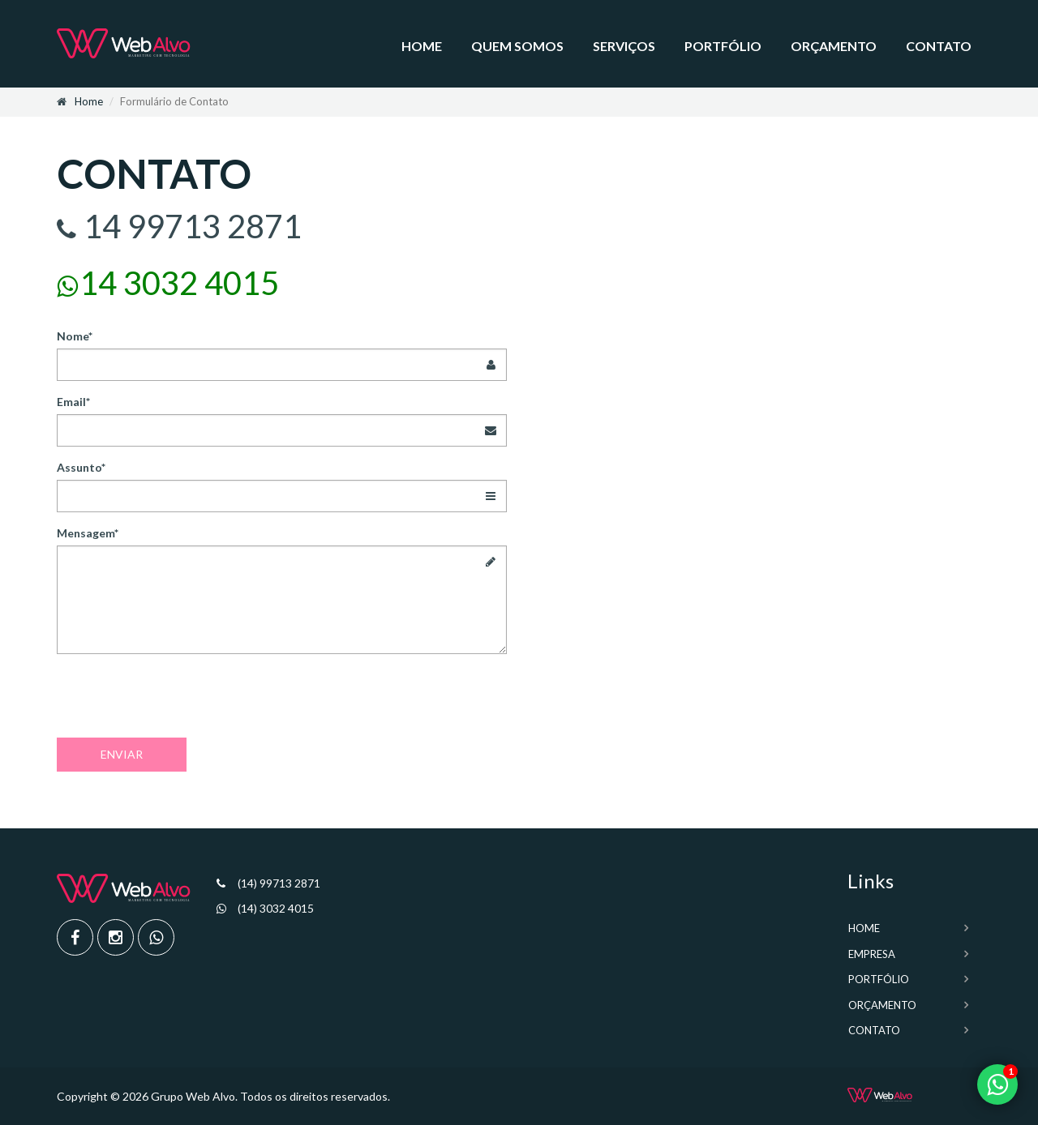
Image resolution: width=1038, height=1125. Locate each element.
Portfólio (722, 45)
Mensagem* (87, 533)
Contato (939, 45)
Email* (73, 402)
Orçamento (834, 45)
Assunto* (81, 467)
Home (421, 45)
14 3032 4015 (179, 282)
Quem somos (517, 45)
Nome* (74, 336)
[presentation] (180, 697)
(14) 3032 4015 (276, 908)
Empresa (871, 953)
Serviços (624, 45)
